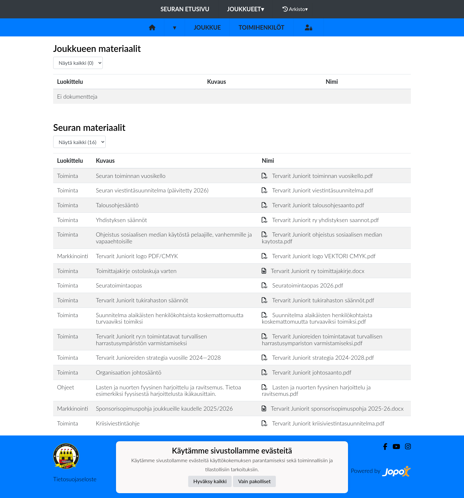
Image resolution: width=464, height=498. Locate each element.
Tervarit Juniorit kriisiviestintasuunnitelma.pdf (323, 423)
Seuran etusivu (184, 9)
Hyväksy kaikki (210, 481)
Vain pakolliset (254, 481)
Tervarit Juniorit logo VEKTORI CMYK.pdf (318, 255)
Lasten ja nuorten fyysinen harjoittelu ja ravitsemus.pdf (316, 390)
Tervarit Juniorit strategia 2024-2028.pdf (318, 357)
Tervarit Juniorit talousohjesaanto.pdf (313, 205)
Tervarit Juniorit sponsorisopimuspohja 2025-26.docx (332, 408)
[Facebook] (382, 446)
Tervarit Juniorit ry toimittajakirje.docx (313, 270)
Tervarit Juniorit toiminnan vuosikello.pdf (317, 175)
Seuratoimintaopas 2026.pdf (302, 285)
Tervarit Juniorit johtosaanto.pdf (306, 372)
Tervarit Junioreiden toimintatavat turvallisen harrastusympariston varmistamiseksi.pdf (322, 340)
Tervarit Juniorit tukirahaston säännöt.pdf (318, 300)
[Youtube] (393, 446)
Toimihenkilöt (261, 27)
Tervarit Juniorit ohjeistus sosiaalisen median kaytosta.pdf (322, 238)
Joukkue (207, 27)
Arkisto (295, 9)
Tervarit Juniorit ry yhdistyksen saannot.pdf (320, 219)
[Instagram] (405, 446)
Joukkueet (245, 9)
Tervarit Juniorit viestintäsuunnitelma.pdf (317, 190)
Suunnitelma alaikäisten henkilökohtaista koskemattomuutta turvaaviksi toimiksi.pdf (317, 318)
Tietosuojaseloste (74, 479)
